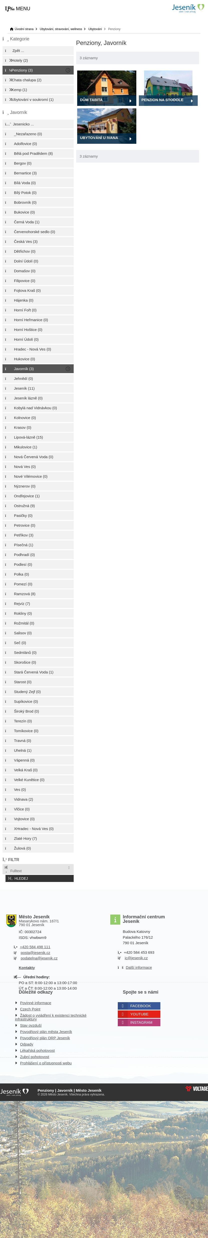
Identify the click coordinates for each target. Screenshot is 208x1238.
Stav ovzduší (31, 1024)
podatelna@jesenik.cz (39, 957)
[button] (17, 8)
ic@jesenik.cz (136, 957)
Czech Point (30, 1008)
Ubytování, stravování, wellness (61, 29)
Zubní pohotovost (34, 1056)
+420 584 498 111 (35, 946)
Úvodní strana (188, 8)
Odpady (26, 1043)
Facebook (140, 1005)
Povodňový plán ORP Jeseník (45, 1037)
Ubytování (95, 29)
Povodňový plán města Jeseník (46, 1030)
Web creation (196, 1087)
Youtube (139, 1013)
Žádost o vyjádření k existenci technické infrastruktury (50, 1016)
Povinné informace (35, 1002)
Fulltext (13, 869)
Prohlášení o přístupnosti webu (46, 1062)
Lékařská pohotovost (37, 1049)
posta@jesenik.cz (35, 951)
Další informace (139, 966)
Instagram (141, 1021)
